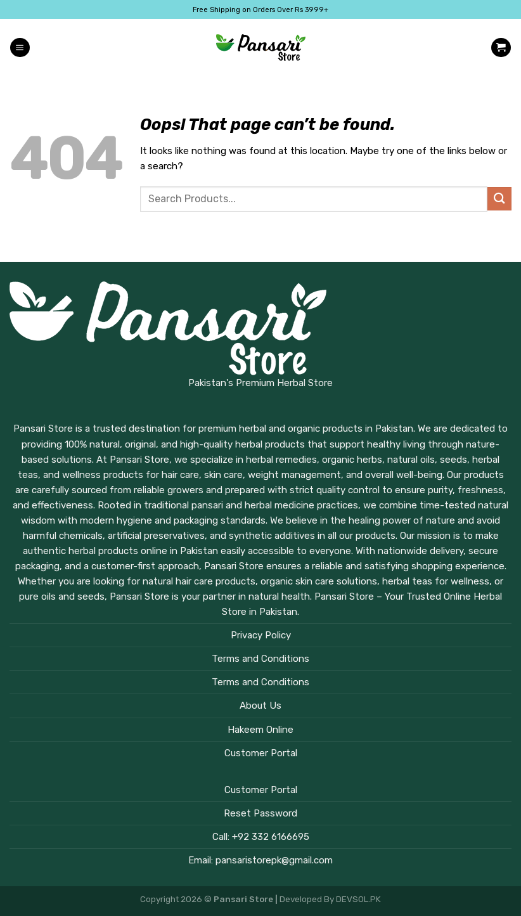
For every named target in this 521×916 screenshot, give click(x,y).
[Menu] (19, 48)
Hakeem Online (260, 729)
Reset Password (260, 813)
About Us (260, 705)
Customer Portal (260, 753)
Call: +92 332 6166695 (260, 836)
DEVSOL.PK (358, 899)
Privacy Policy (261, 635)
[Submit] (499, 198)
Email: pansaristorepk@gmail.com (260, 860)
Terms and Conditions (260, 658)
